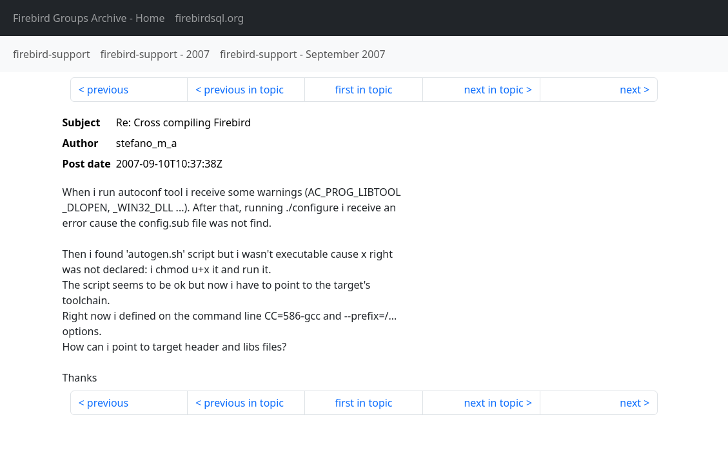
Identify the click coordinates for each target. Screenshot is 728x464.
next (630, 89)
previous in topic (244, 89)
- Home (89, 18)
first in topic (363, 89)
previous (107, 89)
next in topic (493, 89)
